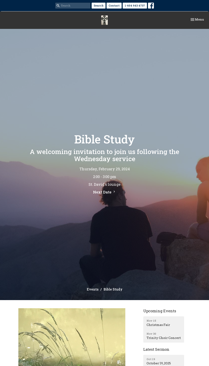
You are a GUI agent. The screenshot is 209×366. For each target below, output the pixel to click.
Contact (114, 5)
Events (93, 289)
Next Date (104, 192)
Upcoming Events (159, 310)
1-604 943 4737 (135, 5)
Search (98, 5)
